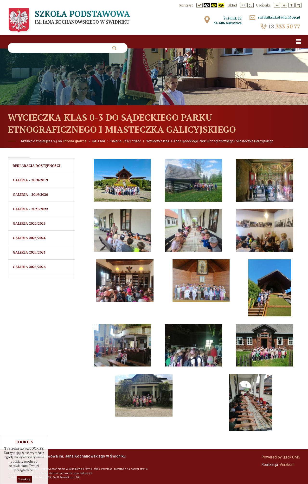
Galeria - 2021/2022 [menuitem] (30, 209)
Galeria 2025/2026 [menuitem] (29, 266)
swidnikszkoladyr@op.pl (279, 17)
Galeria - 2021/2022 (126, 141)
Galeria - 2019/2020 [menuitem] (30, 194)
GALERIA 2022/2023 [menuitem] (29, 223)
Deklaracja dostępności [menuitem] (36, 165)
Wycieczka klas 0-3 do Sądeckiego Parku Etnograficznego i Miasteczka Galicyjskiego (210, 141)
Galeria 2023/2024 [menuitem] (29, 237)
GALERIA (98, 141)
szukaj (114, 49)
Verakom (287, 465)
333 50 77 (284, 26)
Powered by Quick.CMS (280, 457)
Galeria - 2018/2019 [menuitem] (30, 180)
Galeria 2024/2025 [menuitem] (29, 252)
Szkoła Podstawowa (82, 13)
